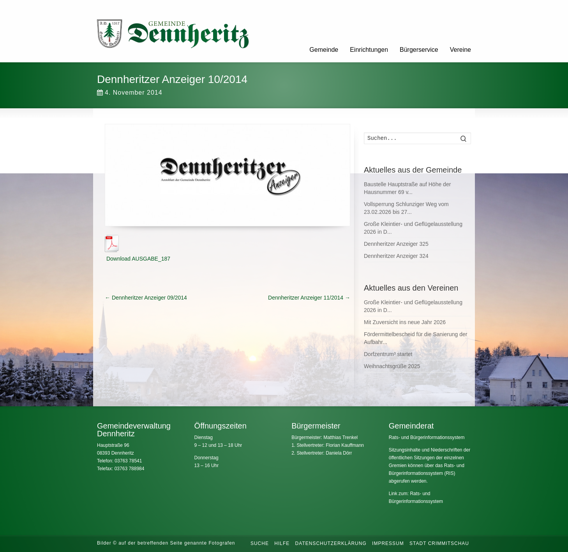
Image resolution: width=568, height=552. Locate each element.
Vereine (460, 49)
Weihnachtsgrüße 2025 (392, 366)
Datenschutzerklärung (331, 543)
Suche (259, 543)
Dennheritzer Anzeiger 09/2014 (146, 298)
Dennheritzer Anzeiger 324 (396, 256)
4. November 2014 (129, 92)
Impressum (388, 543)
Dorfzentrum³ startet (388, 354)
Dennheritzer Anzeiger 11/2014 (309, 298)
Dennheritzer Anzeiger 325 (396, 244)
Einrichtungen (369, 49)
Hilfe (281, 543)
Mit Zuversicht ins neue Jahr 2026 (405, 322)
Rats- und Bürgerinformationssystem (427, 437)
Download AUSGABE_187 (137, 259)
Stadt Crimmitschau (439, 543)
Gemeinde (323, 49)
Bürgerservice (419, 49)
